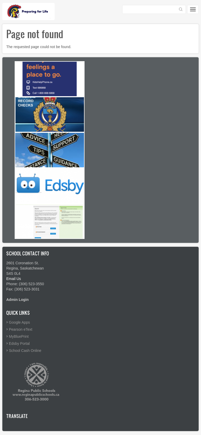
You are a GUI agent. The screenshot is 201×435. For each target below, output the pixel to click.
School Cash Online (25, 350)
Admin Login (17, 299)
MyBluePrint (19, 336)
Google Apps (19, 322)
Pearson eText (20, 329)
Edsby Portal (19, 343)
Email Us (13, 279)
